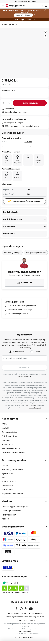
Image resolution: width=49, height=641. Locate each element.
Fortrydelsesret (9, 515)
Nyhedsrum (18, 493)
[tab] (24, 435)
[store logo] (17, 5)
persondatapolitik (35, 408)
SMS (4, 477)
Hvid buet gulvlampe (12, 252)
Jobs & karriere (9, 481)
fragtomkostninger (24, 631)
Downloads (9, 233)
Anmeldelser (7, 485)
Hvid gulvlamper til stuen (36, 252)
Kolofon (5, 518)
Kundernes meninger (14, 576)
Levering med (10, 561)
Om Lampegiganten (14, 460)
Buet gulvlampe (10, 24)
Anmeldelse (9, 226)
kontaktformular (30, 405)
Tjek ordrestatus (9, 432)
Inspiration (6, 493)
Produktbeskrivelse (12, 219)
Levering (6, 440)
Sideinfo (7, 501)
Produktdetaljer (11, 212)
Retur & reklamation (11, 448)
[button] (45, 32)
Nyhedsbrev (7, 473)
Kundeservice (10, 418)
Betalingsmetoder (10, 436)
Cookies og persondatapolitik (15, 506)
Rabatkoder (7, 489)
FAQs (4, 424)
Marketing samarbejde (12, 469)
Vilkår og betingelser (11, 510)
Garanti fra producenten (13, 452)
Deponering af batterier (36, 617)
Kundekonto (7, 444)
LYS (23, 15)
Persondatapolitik (13, 613)
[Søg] (42, 5)
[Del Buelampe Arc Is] (45, 36)
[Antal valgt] (7, 103)
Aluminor (28, 142)
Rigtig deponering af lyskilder (25, 620)
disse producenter (24, 377)
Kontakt (5, 428)
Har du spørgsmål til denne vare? (26, 201)
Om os (5, 465)
